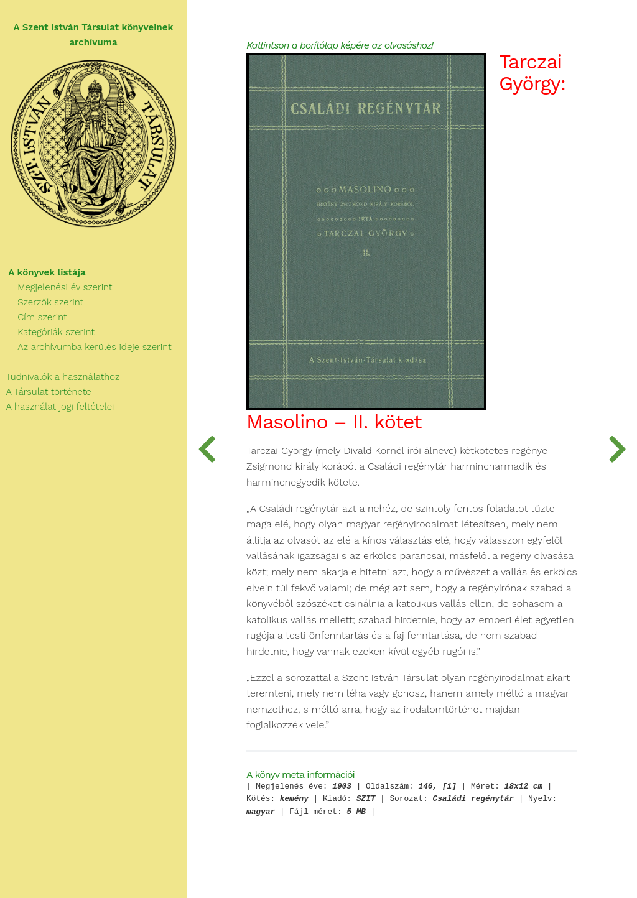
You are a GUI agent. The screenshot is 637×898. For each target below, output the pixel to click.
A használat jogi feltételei (57, 406)
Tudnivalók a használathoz (59, 376)
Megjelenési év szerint (56, 287)
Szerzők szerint (41, 302)
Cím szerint (33, 317)
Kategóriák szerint (47, 332)
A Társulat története (45, 391)
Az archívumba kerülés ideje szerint (86, 347)
